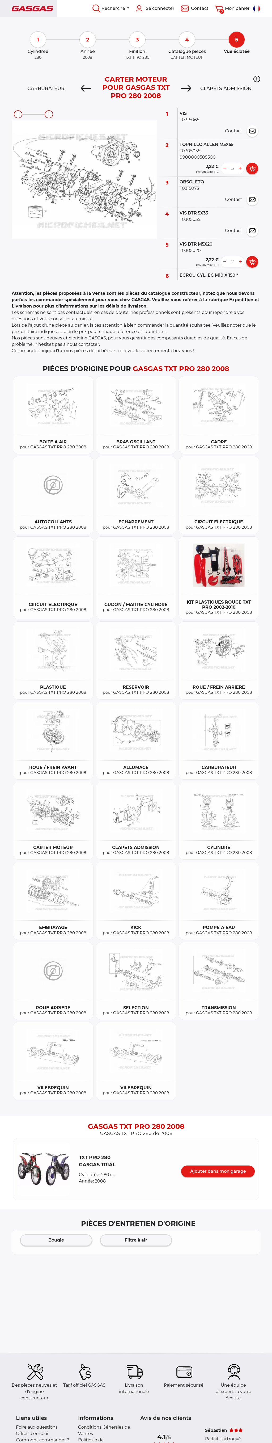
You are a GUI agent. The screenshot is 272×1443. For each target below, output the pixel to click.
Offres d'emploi (32, 1433)
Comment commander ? (42, 1439)
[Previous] (86, 88)
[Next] (186, 88)
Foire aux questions (37, 1427)
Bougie (56, 1240)
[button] (256, 79)
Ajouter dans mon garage (218, 1171)
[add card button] (252, 168)
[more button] (240, 168)
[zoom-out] (18, 114)
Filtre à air (136, 1240)
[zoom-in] (49, 114)
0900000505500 (198, 157)
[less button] (225, 168)
